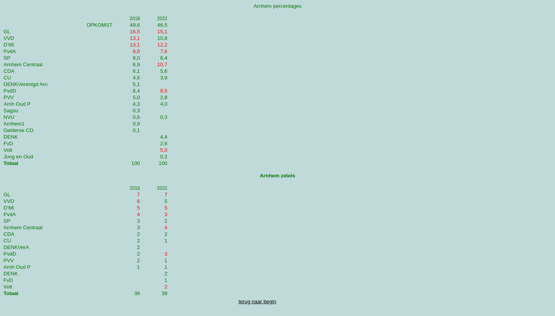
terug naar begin (257, 301)
